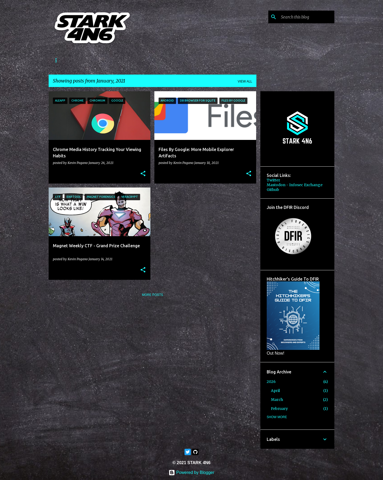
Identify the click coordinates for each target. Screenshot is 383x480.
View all (245, 81)
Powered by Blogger (191, 472)
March (277, 399)
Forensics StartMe (93, 60)
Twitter (273, 180)
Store (165, 60)
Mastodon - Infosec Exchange (294, 184)
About (59, 60)
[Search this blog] (306, 17)
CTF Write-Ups (135, 60)
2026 (271, 381)
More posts (152, 295)
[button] (143, 173)
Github (273, 189)
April (275, 390)
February (279, 408)
